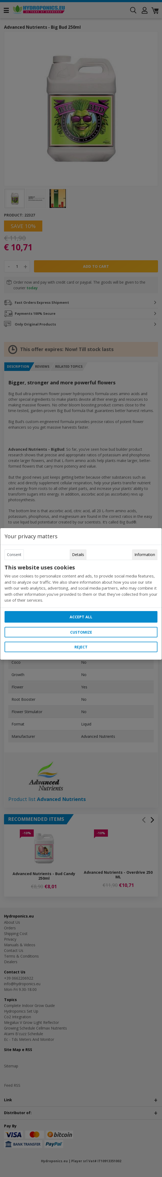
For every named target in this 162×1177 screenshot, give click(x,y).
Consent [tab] (14, 554)
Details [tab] (78, 554)
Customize (81, 632)
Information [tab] (144, 554)
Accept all (81, 616)
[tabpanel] (81, 583)
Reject (81, 646)
